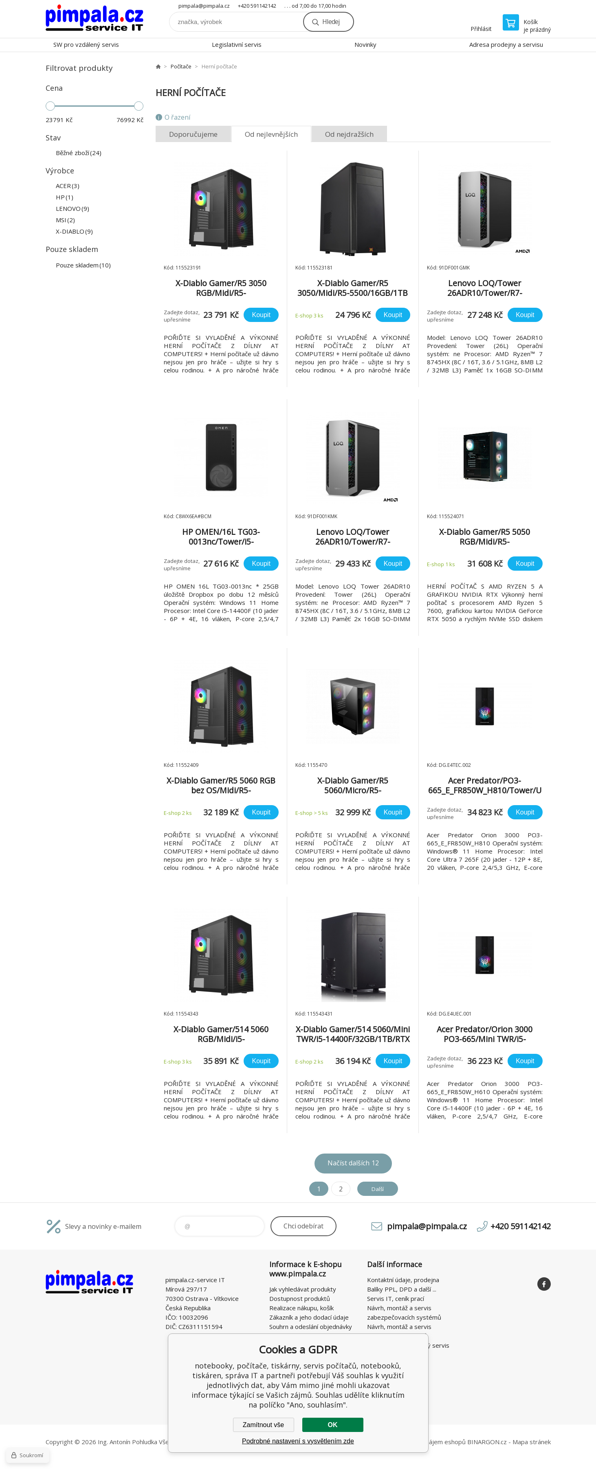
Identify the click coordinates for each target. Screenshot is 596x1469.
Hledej (330, 21)
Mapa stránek (531, 1442)
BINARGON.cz (487, 1442)
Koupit (261, 314)
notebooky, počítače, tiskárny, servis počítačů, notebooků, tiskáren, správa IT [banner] (94, 19)
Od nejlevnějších (271, 134)
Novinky (365, 44)
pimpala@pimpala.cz (204, 5)
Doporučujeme (193, 134)
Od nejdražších (349, 134)
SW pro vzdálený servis (86, 44)
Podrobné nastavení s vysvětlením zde (298, 1441)
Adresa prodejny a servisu (506, 44)
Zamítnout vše (263, 1424)
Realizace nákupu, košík (301, 1308)
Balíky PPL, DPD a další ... (401, 1289)
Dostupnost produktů (299, 1298)
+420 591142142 (257, 5)
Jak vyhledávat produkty (302, 1289)
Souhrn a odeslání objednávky (310, 1326)
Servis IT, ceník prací (395, 1298)
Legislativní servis (237, 44)
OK (333, 1424)
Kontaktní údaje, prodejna (403, 1280)
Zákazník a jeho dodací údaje (309, 1317)
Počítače (181, 66)
